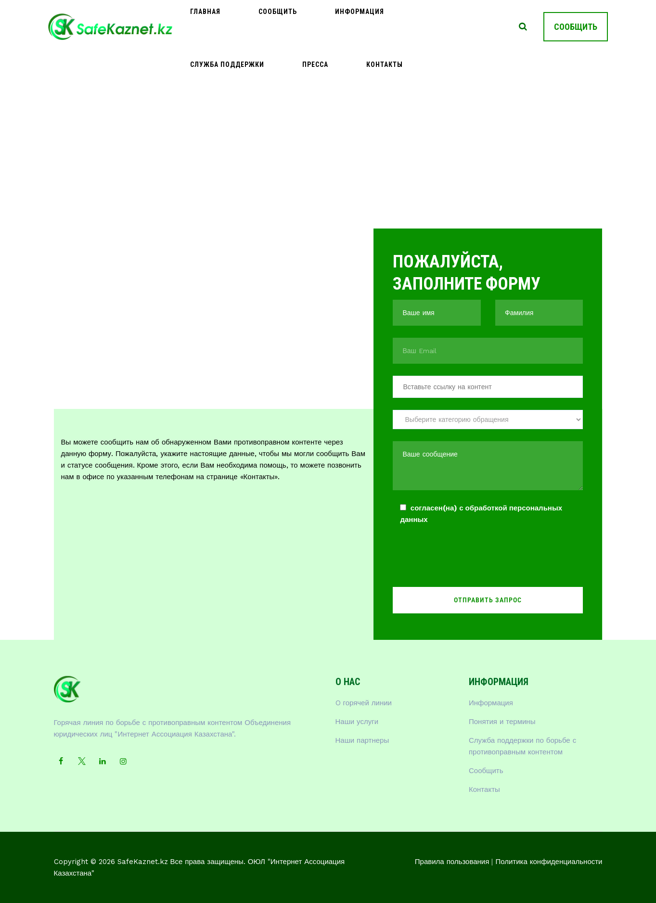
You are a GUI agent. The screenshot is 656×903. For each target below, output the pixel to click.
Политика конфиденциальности (548, 861)
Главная (195, 26)
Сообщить (246, 26)
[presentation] (466, 558)
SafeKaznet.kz (142, 861)
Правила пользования (452, 861)
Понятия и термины (502, 721)
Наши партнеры (362, 740)
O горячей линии (363, 703)
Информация (306, 26)
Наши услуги (357, 721)
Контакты (484, 789)
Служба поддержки (385, 26)
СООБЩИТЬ (575, 27)
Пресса (452, 26)
